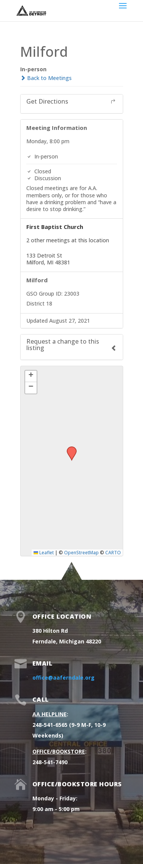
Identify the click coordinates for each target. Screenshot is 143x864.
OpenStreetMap (81, 552)
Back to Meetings (46, 78)
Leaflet (44, 552)
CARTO (113, 552)
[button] (69, 448)
